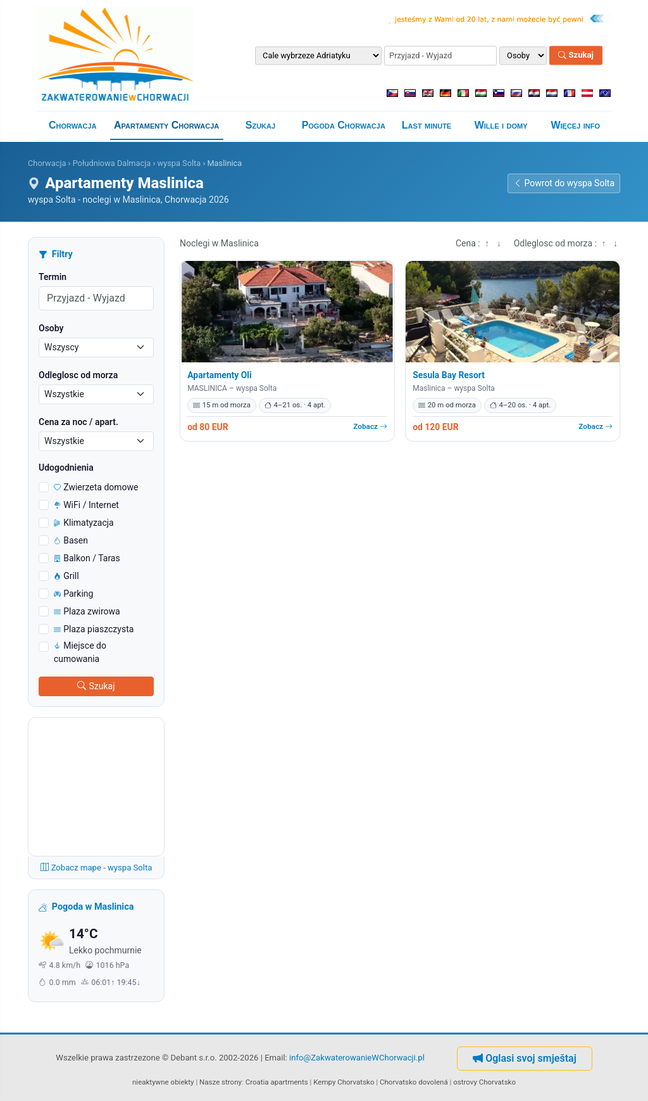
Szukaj (576, 55)
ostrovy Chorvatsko (484, 1082)
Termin (52, 277)
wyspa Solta (179, 163)
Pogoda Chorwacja (343, 125)
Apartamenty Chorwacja (166, 125)
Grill (66, 576)
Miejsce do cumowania (80, 652)
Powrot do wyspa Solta (563, 183)
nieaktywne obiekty (163, 1082)
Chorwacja (73, 125)
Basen (71, 540)
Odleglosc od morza (78, 375)
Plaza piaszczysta (94, 629)
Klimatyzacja (84, 523)
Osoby (51, 328)
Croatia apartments (277, 1082)
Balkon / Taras (87, 558)
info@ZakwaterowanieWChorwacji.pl (357, 1057)
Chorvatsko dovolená (414, 1082)
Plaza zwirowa (87, 611)
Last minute (426, 125)
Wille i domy (501, 125)
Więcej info (575, 125)
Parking (73, 594)
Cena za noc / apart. (78, 422)
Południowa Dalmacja (112, 163)
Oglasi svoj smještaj (524, 1058)
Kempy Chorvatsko (343, 1082)
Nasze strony (220, 1082)
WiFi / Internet (86, 505)
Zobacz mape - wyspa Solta (96, 867)
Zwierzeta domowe (96, 487)
